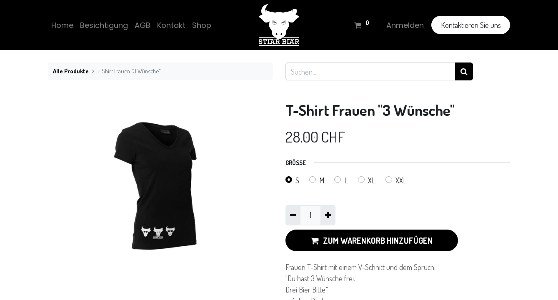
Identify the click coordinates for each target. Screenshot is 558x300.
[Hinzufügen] (327, 215)
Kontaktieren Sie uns (471, 25)
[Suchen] (464, 71)
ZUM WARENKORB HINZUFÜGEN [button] (372, 240)
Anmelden (405, 25)
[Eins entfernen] (292, 215)
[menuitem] (62, 25)
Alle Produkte (71, 71)
